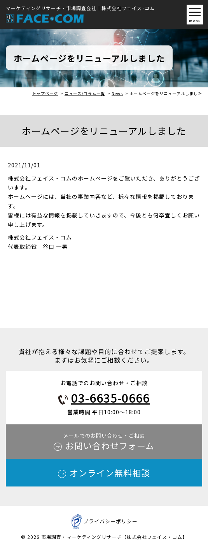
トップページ (45, 93)
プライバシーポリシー (110, 521)
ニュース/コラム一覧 (85, 93)
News (117, 93)
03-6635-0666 (110, 397)
